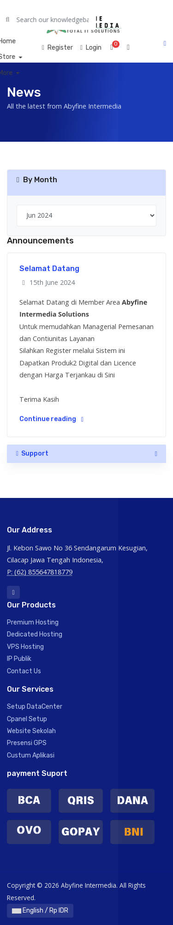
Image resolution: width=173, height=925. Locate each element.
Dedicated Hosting (34, 634)
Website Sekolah (31, 731)
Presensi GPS (27, 743)
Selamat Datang (49, 268)
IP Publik (19, 659)
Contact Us (24, 671)
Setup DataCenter (34, 707)
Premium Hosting (33, 622)
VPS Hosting (25, 647)
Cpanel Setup (27, 719)
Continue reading (51, 419)
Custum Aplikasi (30, 755)
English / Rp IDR (40, 910)
